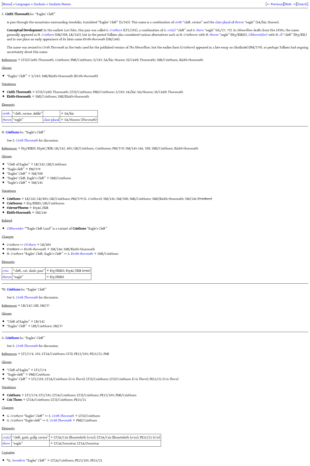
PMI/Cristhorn (103, 92)
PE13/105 (107, 395)
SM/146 (191, 199)
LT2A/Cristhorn (56, 379)
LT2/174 (40, 370)
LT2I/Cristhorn (80, 92)
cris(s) (171, 30)
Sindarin (39, 4)
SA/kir (130, 92)
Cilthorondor (15, 228)
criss (6, 270)
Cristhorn (116, 30)
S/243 (35, 76)
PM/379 (34, 169)
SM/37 (58, 326)
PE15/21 (156, 379)
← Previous (275, 4)
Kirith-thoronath (82, 253)
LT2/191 (37, 379)
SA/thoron (145, 92)
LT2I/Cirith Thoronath (52, 92)
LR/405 (42, 199)
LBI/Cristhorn (41, 326)
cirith (178, 22)
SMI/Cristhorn (45, 96)
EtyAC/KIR (40, 208)
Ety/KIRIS (34, 203)
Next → (290, 4)
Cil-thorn (30, 244)
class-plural (51, 119)
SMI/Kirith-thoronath (57, 76)
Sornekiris (18, 460)
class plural (222, 22)
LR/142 (39, 164)
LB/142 (39, 321)
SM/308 (37, 173)
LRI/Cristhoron (53, 203)
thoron (239, 22)
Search (302, 4)
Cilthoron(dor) (257, 34)
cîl (280, 34)
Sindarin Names (60, 4)
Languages (23, 4)
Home (7, 4)
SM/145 (37, 182)
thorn (200, 30)
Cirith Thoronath (27, 140)
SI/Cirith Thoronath (168, 92)
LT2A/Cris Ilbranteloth (70, 437)
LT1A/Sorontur (65, 443)
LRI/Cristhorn (56, 164)
